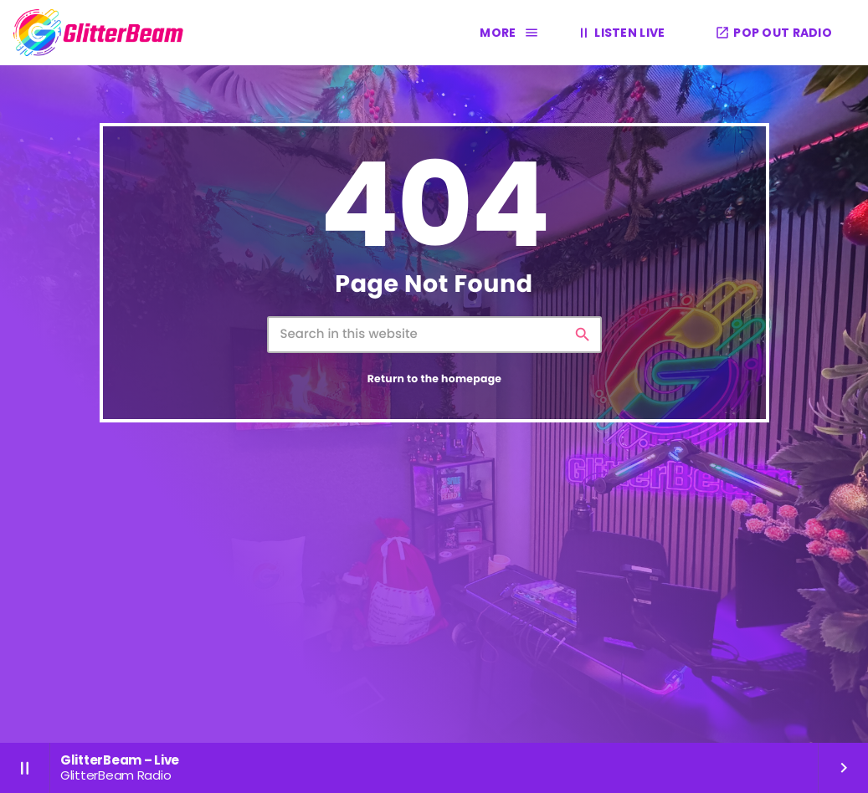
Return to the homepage (434, 379)
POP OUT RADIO (773, 32)
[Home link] (99, 32)
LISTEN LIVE (619, 32)
